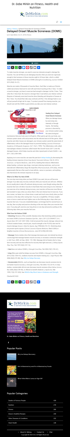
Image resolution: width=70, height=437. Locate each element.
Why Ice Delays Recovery (32, 258)
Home (9, 29)
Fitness (14, 29)
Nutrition (21, 369)
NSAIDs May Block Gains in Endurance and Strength (41, 272)
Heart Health (12, 423)
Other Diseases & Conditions (17, 418)
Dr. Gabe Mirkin (13, 35)
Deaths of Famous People (26, 382)
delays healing (46, 158)
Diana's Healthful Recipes (16, 414)
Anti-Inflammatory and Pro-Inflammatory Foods (35, 366)
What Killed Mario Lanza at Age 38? (30, 378)
